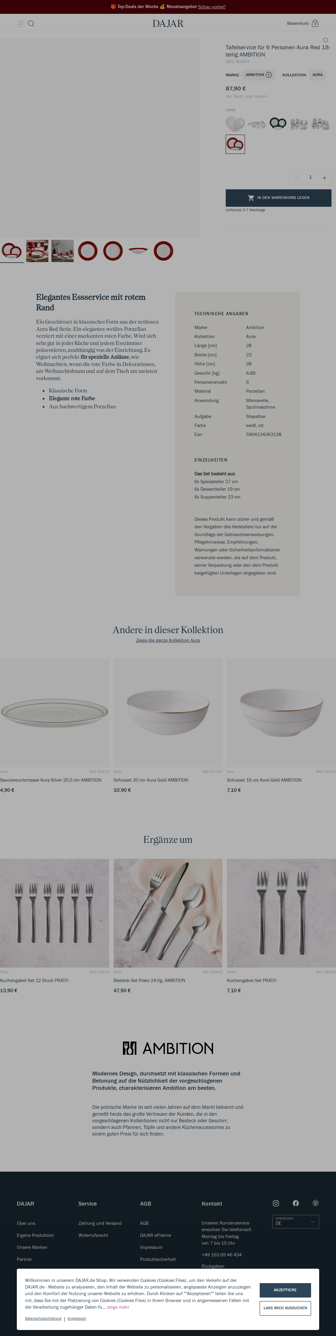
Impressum (77, 1319)
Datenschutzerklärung (43, 1319)
